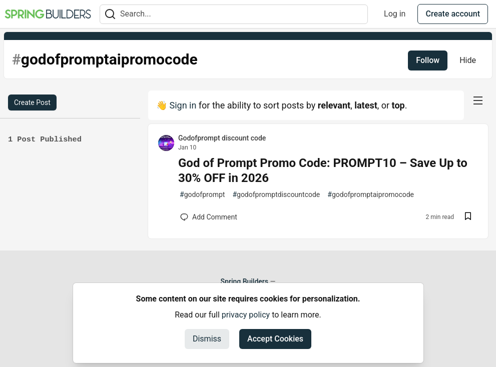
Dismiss (207, 339)
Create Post (32, 102)
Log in (394, 13)
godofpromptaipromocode (370, 195)
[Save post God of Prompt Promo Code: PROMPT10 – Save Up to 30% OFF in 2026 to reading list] (468, 217)
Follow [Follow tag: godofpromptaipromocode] (427, 60)
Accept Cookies (275, 339)
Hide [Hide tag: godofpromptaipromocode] (467, 60)
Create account (452, 13)
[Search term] (234, 14)
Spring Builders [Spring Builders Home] (244, 282)
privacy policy (246, 315)
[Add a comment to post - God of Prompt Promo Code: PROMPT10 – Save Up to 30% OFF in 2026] (208, 217)
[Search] (110, 14)
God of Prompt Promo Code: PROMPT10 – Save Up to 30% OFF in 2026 (322, 170)
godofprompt (202, 195)
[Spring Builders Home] (48, 14)
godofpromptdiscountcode (276, 195)
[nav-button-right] (478, 100)
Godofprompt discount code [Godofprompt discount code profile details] (222, 138)
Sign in (182, 105)
